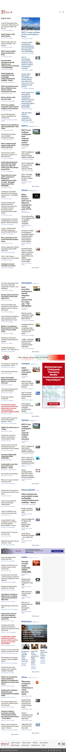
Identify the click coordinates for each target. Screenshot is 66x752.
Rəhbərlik (35, 742)
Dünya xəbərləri (28, 490)
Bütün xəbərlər (35, 186)
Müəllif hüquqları (15, 745)
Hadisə (24, 557)
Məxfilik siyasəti (35, 745)
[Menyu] (63, 12)
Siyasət (24, 190)
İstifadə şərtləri (25, 745)
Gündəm (25, 420)
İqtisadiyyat (26, 283)
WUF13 (24, 126)
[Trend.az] (6, 12)
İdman (24, 677)
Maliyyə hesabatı (26, 742)
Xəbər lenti (6, 18)
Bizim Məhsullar (44, 742)
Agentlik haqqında (15, 742)
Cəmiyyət (25, 363)
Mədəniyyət (26, 621)
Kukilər (43, 745)
